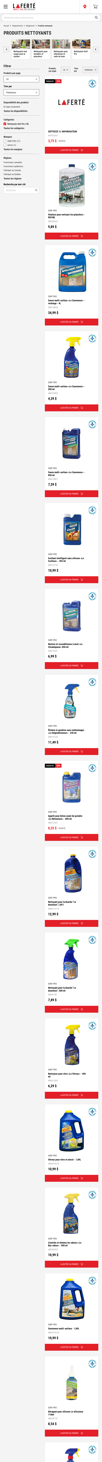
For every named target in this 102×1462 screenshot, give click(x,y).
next (95, 49)
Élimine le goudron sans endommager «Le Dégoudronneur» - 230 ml (66, 731)
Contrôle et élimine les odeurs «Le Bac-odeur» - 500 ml (64, 1244)
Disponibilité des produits (16, 102)
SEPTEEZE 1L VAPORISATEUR (62, 131)
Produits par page (12, 73)
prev (6, 49)
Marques (8, 136)
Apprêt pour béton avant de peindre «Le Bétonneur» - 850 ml (65, 817)
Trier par (8, 86)
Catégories (9, 119)
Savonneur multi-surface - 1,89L (63, 1328)
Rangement (32, 26)
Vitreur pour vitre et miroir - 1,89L (64, 1159)
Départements (19, 26)
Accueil (8, 26)
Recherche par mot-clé (15, 184)
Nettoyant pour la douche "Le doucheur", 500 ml (62, 989)
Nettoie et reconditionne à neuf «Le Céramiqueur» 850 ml (65, 645)
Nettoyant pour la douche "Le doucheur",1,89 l (62, 903)
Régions (7, 158)
